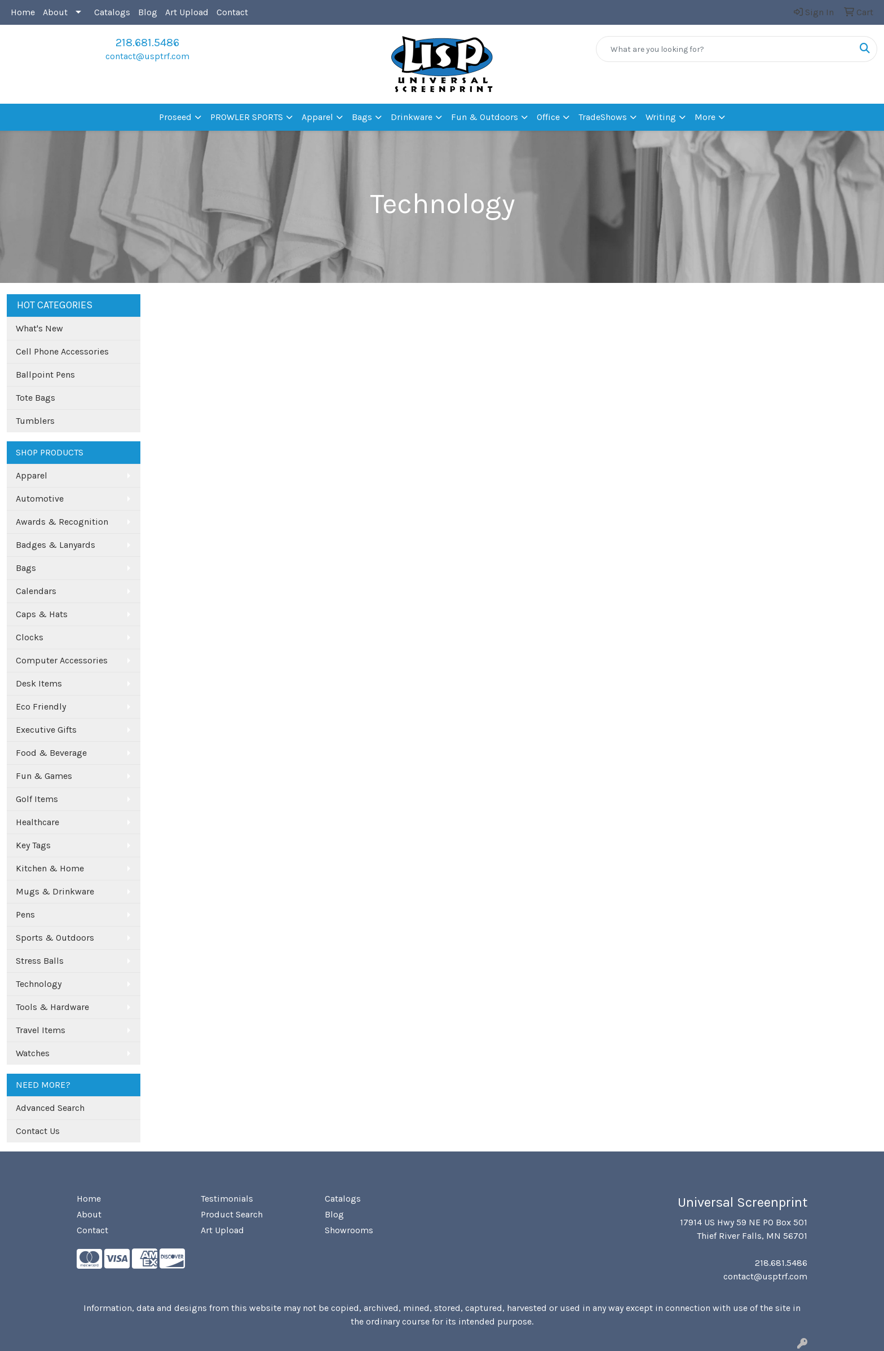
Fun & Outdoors (484, 117)
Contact (232, 12)
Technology (38, 983)
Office (548, 117)
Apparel (317, 117)
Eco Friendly (41, 706)
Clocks (29, 637)
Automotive (40, 498)
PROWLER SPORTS (246, 117)
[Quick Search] (725, 49)
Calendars (36, 591)
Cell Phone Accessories (62, 351)
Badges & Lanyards (55, 544)
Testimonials (227, 1198)
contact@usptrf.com (147, 56)
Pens (25, 914)
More (705, 117)
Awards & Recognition (62, 521)
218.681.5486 (147, 42)
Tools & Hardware (52, 1007)
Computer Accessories (62, 660)
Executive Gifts (46, 729)
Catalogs (112, 12)
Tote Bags (35, 397)
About (55, 12)
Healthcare (37, 822)
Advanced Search (50, 1107)
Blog (147, 12)
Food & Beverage (51, 752)
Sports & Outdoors (55, 937)
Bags (362, 117)
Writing (661, 117)
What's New (39, 328)
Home (23, 12)
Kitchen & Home (50, 868)
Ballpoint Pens (45, 374)
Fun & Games (44, 775)
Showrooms (349, 1230)
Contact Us (38, 1131)
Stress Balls (40, 960)
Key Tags (33, 845)
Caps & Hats (42, 614)
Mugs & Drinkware (55, 891)
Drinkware (411, 117)
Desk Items (39, 683)
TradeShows (602, 117)
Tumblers (35, 420)
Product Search (232, 1214)
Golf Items (37, 799)
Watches (33, 1053)
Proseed (175, 117)
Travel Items (40, 1030)
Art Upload (187, 12)
